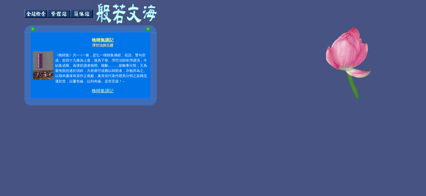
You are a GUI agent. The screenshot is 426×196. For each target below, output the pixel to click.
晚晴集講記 (103, 90)
